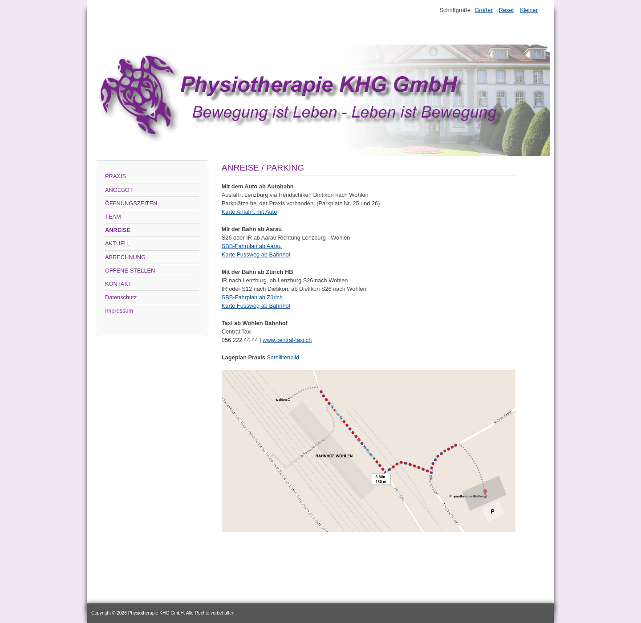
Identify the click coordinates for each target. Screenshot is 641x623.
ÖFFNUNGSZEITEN (131, 203)
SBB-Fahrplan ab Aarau (252, 246)
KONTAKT (118, 284)
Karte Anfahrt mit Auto (249, 211)
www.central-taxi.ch (287, 340)
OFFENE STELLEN (130, 270)
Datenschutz (121, 297)
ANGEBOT (119, 190)
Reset (506, 10)
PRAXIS (115, 176)
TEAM (113, 216)
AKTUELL (117, 243)
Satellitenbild (283, 357)
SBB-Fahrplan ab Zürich (252, 297)
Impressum (119, 310)
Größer (484, 10)
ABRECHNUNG (125, 257)
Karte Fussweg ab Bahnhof (256, 254)
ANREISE (117, 230)
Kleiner (529, 10)
